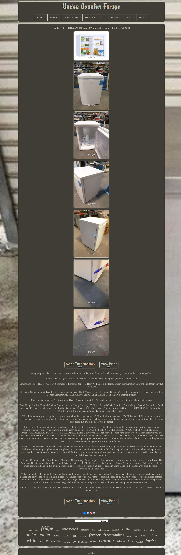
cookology (66, 542)
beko (75, 536)
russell (139, 541)
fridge (47, 528)
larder (151, 540)
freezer (95, 534)
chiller (126, 529)
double (83, 536)
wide (36, 530)
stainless (137, 530)
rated (129, 536)
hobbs (56, 535)
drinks (153, 535)
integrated (70, 529)
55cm (93, 530)
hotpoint (85, 529)
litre (130, 541)
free (145, 530)
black (121, 541)
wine (93, 541)
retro (135, 536)
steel (31, 530)
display (115, 529)
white (32, 540)
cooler (56, 541)
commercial (80, 541)
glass (66, 535)
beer (57, 530)
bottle (143, 535)
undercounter (38, 534)
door (44, 540)
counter (106, 540)
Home (91, 552)
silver (152, 530)
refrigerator (103, 530)
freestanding (113, 535)
